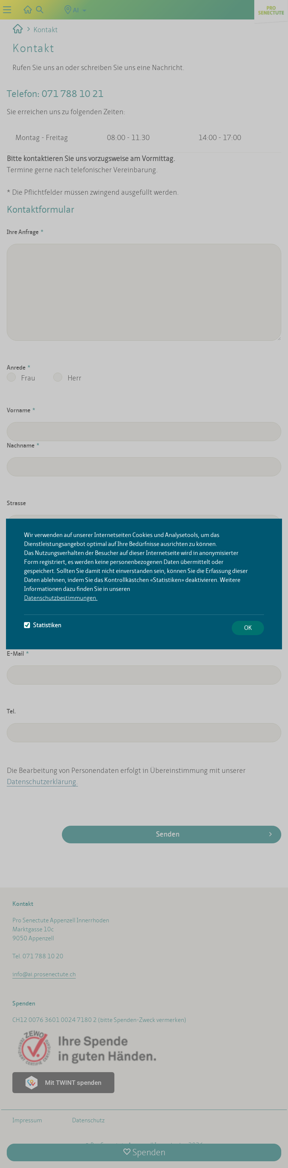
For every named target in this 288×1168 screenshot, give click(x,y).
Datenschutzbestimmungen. (61, 598)
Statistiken (42, 625)
